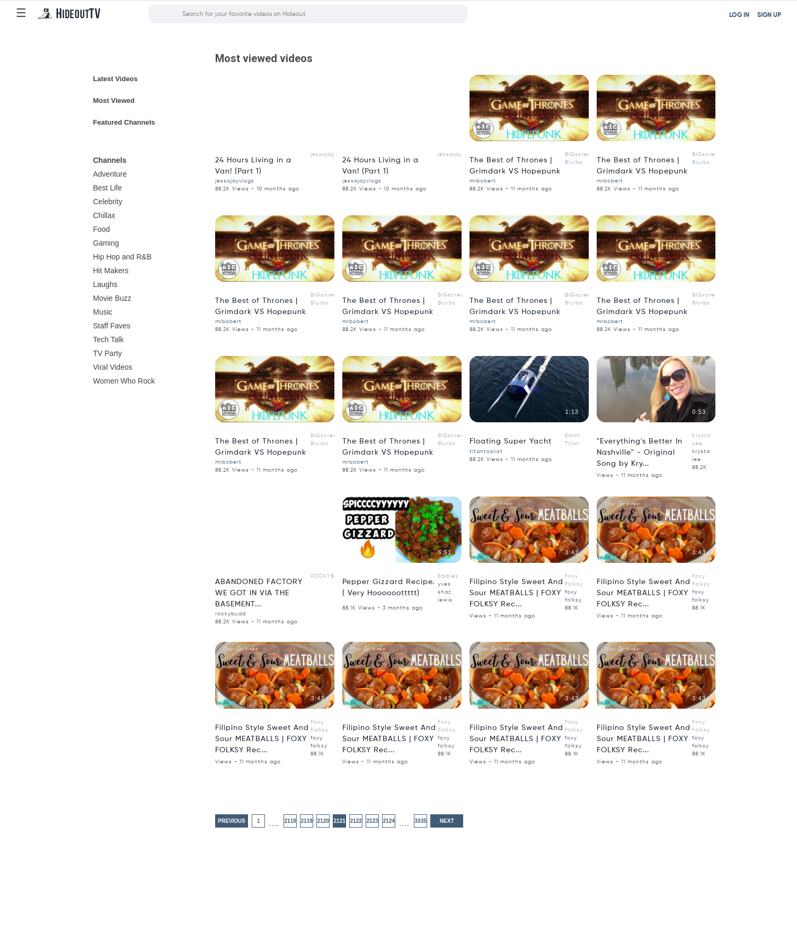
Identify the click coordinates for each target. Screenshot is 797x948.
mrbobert (483, 181)
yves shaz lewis (445, 592)
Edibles (448, 576)
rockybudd (230, 613)
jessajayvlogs (330, 154)
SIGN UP (769, 15)
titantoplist (486, 451)
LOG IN (739, 15)
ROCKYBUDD (329, 576)
